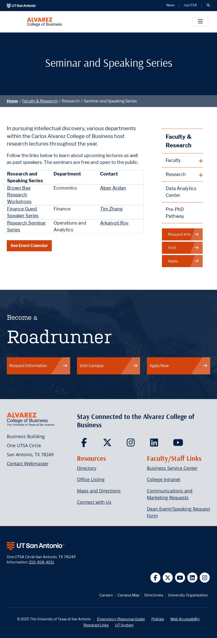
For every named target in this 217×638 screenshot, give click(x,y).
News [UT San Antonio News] (170, 5)
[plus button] (182, 160)
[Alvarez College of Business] (44, 22)
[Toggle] (200, 21)
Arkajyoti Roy (114, 223)
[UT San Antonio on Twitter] (168, 578)
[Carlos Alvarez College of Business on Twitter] (108, 444)
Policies (157, 619)
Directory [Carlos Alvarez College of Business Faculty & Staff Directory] (86, 468)
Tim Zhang (111, 208)
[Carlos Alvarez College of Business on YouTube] (178, 444)
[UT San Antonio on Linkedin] (192, 578)
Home (12, 101)
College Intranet (163, 479)
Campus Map (128, 595)
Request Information (38, 365)
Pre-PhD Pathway (175, 213)
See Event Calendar (29, 245)
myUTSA (190, 5)
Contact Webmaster (28, 463)
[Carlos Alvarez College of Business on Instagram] (132, 444)
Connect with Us (94, 502)
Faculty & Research (40, 101)
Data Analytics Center (181, 192)
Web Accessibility (185, 619)
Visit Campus (108, 365)
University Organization (188, 595)
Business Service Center (172, 468)
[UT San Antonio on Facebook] (155, 578)
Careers (106, 595)
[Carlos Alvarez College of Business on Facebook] (85, 444)
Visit (183, 248)
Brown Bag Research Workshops (19, 194)
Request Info (183, 234)
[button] (208, 5)
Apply (183, 261)
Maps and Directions (99, 491)
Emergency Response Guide (121, 619)
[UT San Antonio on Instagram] (205, 578)
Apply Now (178, 365)
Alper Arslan (113, 188)
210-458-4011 (41, 562)
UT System (124, 625)
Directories (153, 595)
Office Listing (91, 479)
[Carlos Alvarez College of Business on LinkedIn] (155, 444)
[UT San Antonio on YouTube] (180, 578)
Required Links (96, 625)
